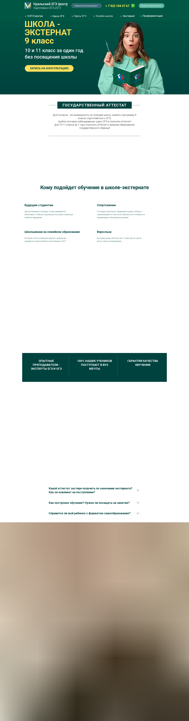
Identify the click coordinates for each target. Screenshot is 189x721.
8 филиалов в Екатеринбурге (86, 6)
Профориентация (151, 15)
